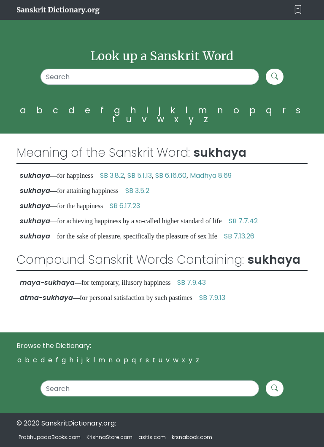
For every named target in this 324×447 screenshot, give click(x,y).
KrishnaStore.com (109, 437)
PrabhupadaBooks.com (50, 437)
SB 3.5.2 (137, 190)
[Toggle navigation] (298, 10)
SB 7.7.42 (243, 221)
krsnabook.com (192, 437)
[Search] (149, 77)
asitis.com (152, 437)
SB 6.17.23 (125, 206)
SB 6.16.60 (170, 175)
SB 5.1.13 (139, 175)
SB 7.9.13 (212, 297)
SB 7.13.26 (239, 236)
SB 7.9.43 (191, 282)
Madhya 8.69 (211, 175)
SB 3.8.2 (112, 175)
